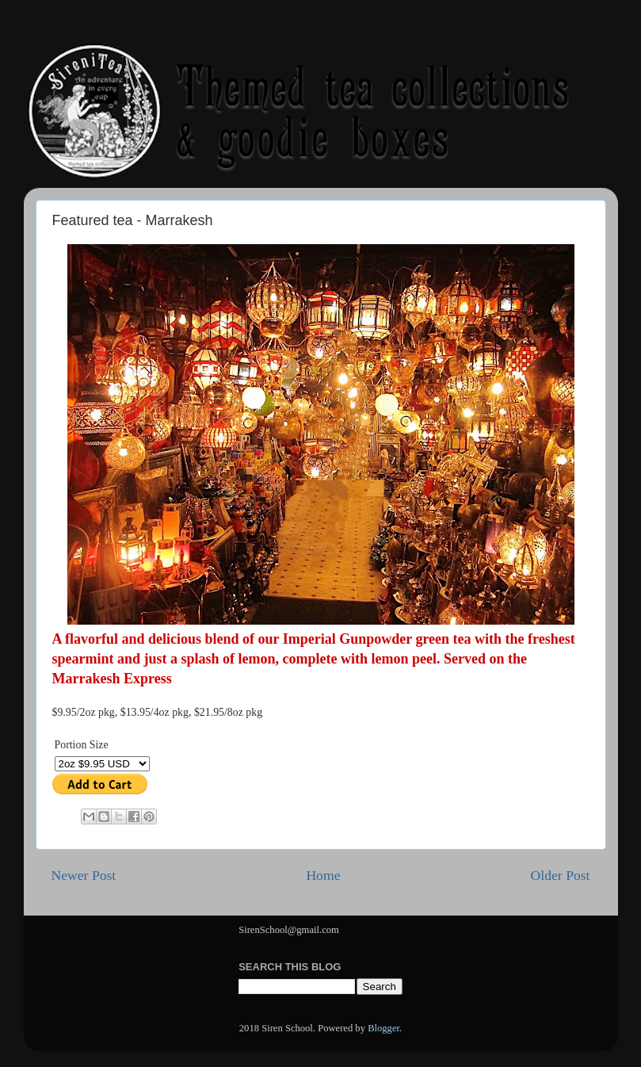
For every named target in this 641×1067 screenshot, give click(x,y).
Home (323, 875)
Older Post (560, 875)
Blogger (383, 1028)
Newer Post (84, 875)
